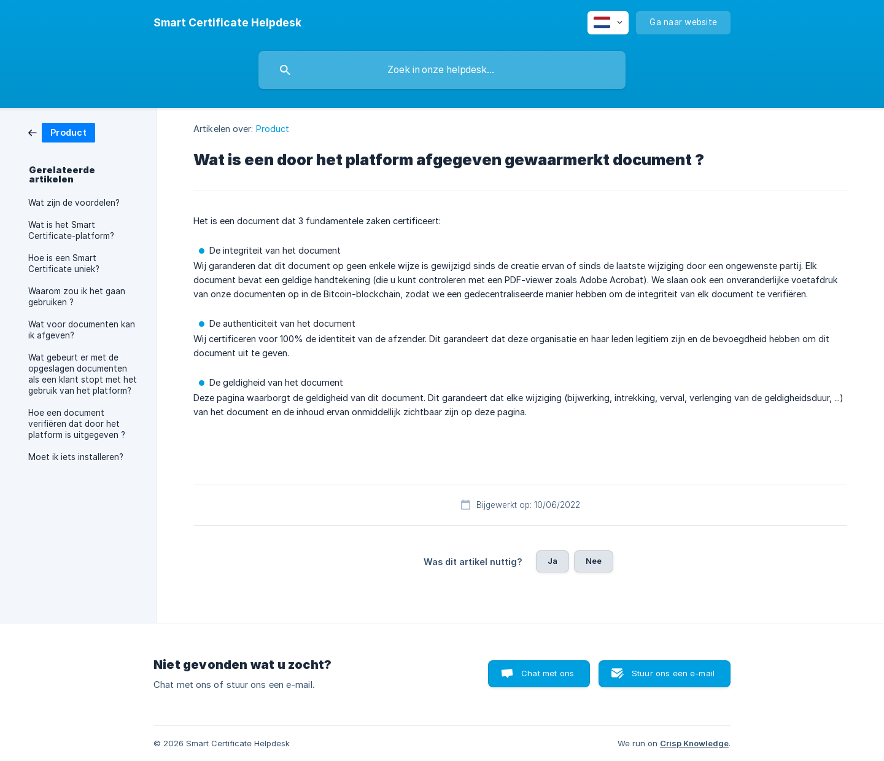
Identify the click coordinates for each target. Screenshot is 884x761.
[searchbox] (442, 70)
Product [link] (273, 128)
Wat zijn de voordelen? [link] (74, 203)
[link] (61, 132)
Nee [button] (594, 561)
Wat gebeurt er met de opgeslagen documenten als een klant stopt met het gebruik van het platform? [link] (82, 374)
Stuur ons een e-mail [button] (673, 673)
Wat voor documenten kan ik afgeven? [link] (81, 329)
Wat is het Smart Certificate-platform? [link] (71, 230)
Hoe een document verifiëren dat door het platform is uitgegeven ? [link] (76, 424)
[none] (227, 22)
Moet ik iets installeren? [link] (75, 457)
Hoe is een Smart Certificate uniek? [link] (63, 263)
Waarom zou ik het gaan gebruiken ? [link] (76, 296)
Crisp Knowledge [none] (694, 743)
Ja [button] (552, 561)
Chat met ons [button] (547, 673)
